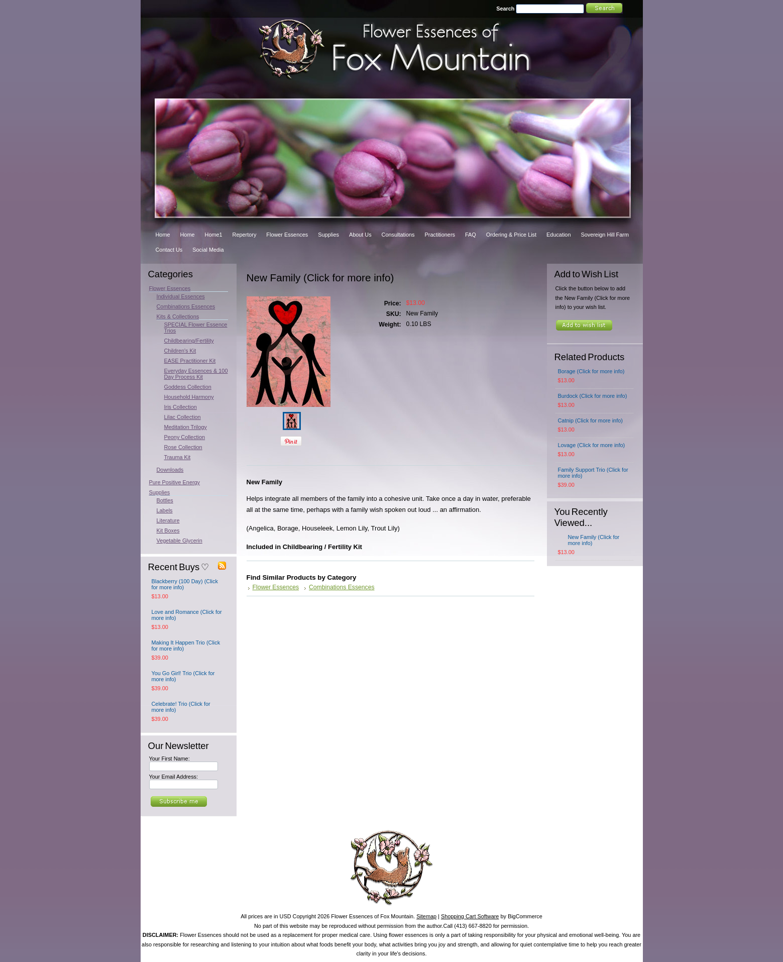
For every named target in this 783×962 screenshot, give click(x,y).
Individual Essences (181, 296)
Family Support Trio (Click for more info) (593, 473)
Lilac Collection (182, 417)
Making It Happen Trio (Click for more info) (186, 645)
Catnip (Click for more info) (590, 420)
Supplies (159, 492)
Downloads (170, 470)
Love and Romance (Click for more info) (187, 615)
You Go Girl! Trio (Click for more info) (183, 676)
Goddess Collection (187, 387)
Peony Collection (184, 437)
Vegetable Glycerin (179, 541)
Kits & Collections (178, 316)
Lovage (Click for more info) (591, 445)
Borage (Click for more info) (591, 371)
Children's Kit (180, 351)
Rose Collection (183, 447)
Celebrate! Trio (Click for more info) (181, 707)
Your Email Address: (173, 777)
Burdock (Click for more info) (592, 396)
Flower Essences (170, 288)
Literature (168, 520)
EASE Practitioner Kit (190, 361)
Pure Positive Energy (174, 482)
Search (505, 9)
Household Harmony (189, 397)
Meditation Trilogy (185, 427)
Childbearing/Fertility (189, 341)
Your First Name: (169, 759)
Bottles (165, 500)
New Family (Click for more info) (594, 540)
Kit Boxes (168, 530)
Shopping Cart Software (470, 916)
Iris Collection (180, 407)
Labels (165, 510)
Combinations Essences (186, 306)
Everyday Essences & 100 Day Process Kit (196, 374)
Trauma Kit (177, 457)
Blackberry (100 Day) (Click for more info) (185, 584)
